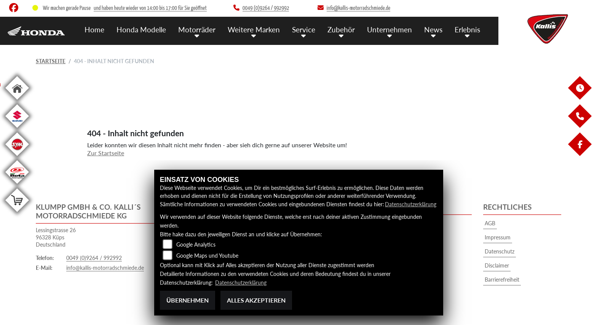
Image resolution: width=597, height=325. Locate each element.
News (433, 29)
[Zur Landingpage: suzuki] (17, 129)
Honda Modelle (141, 29)
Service (303, 29)
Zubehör (341, 29)
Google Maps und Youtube (207, 255)
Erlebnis (467, 29)
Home (94, 29)
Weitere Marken (254, 29)
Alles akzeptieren (256, 300)
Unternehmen (389, 29)
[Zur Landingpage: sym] (17, 157)
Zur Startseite (105, 152)
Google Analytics (195, 244)
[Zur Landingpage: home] (17, 101)
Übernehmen (187, 300)
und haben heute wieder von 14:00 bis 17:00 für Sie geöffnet (150, 8)
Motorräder (196, 29)
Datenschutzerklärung (410, 204)
